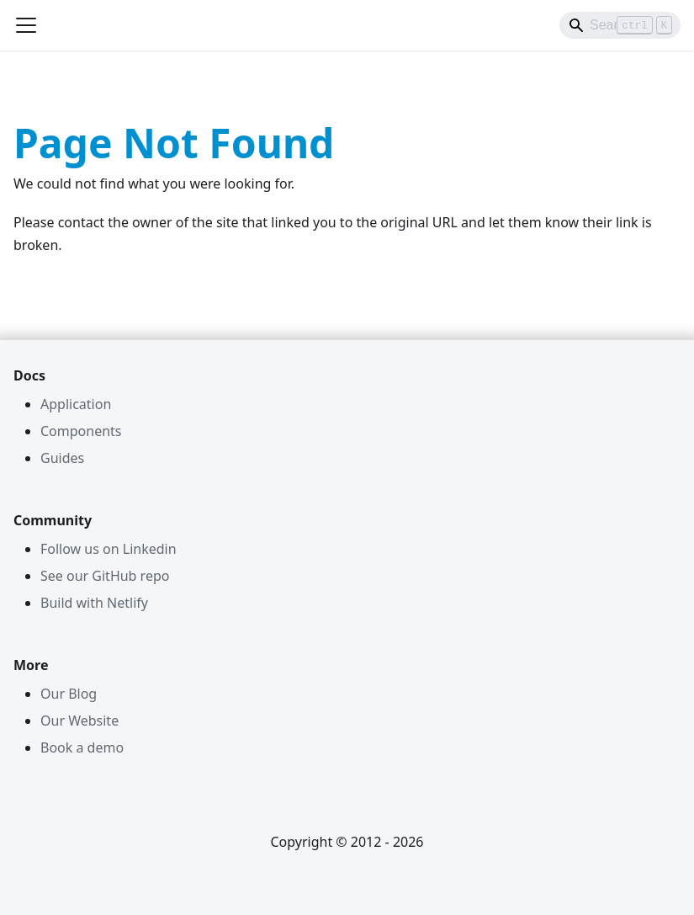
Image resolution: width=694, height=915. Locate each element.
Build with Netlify (94, 602)
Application (75, 404)
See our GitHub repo (104, 576)
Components (81, 431)
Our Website (79, 720)
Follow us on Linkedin (108, 549)
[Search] (620, 25)
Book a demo (82, 747)
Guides (62, 458)
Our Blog (68, 693)
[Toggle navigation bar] (26, 25)
